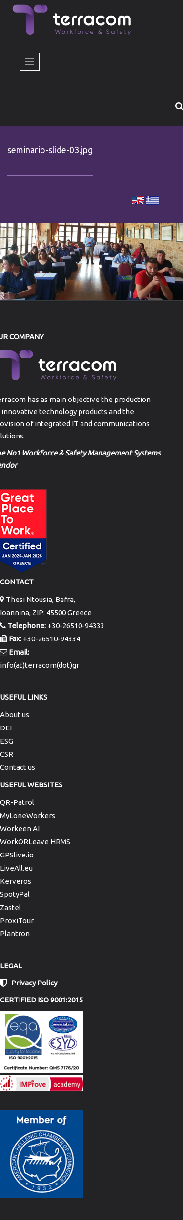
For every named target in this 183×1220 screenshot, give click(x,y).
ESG (6, 741)
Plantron (15, 933)
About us (14, 714)
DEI (6, 728)
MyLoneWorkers (27, 815)
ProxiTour (17, 920)
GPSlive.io (17, 855)
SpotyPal (15, 894)
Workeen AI (20, 828)
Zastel (10, 907)
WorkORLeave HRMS (35, 842)
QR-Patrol (17, 802)
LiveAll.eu (16, 868)
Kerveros (15, 881)
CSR (6, 754)
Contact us (17, 767)
